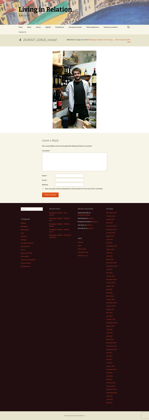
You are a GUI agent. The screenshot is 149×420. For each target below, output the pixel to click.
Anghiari (48, 27)
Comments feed (83, 252)
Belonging (24, 226)
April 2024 (109, 223)
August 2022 (110, 249)
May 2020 (109, 293)
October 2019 (110, 306)
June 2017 (109, 356)
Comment (46, 151)
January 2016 (110, 386)
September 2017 (111, 349)
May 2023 (109, 243)
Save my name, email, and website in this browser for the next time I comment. (74, 189)
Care (22, 233)
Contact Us (22, 32)
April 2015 (109, 403)
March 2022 (109, 259)
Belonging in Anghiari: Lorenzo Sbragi (101, 40)
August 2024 (110, 219)
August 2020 (110, 286)
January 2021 (110, 276)
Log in (80, 246)
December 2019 (111, 303)
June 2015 (109, 399)
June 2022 (109, 256)
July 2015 (109, 396)
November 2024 (111, 213)
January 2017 (110, 366)
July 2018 (109, 329)
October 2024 (110, 216)
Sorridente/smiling (84, 215)
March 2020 (109, 296)
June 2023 (109, 239)
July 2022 (109, 253)
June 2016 (109, 376)
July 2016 (109, 373)
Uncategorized (25, 266)
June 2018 (109, 333)
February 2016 (110, 383)
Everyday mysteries (75, 27)
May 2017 (109, 359)
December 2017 (111, 343)
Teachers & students (110, 27)
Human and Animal (26, 253)
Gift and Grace (25, 246)
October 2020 (110, 283)
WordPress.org (83, 256)
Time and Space (26, 263)
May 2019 (109, 313)
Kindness (91, 218)
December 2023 (111, 226)
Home (21, 27)
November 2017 (111, 346)
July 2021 (109, 269)
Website (45, 185)
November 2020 (111, 279)
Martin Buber (25, 256)
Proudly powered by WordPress (74, 416)
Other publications (92, 27)
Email (44, 180)
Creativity (24, 236)
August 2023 (110, 236)
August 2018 (110, 326)
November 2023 (111, 229)
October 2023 (110, 233)
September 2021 (111, 266)
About (29, 27)
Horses (38, 27)
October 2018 (110, 319)
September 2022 (111, 246)
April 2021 (109, 273)
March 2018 (109, 339)
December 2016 (111, 369)
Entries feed (82, 249)
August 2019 (110, 309)
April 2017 (109, 363)
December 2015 (111, 389)
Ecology (23, 240)
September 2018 (111, 323)
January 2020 (110, 299)
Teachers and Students (28, 260)
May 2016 (109, 379)
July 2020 (109, 289)
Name (45, 176)
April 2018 (109, 336)
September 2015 (111, 393)
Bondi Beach (59, 27)
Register (80, 242)
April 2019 (109, 316)
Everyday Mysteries (27, 243)
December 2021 (111, 263)
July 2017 (109, 353)
